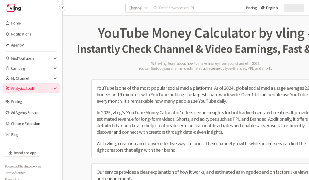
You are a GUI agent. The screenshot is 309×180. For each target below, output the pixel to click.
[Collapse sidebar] (62, 7)
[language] (269, 8)
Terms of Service (15, 173)
